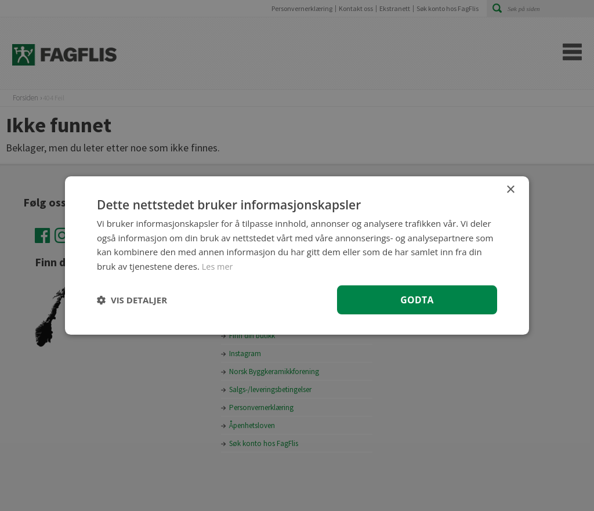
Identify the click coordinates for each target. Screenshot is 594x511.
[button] (132, 300)
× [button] (510, 189)
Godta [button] (417, 299)
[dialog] (297, 255)
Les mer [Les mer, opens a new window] (218, 265)
